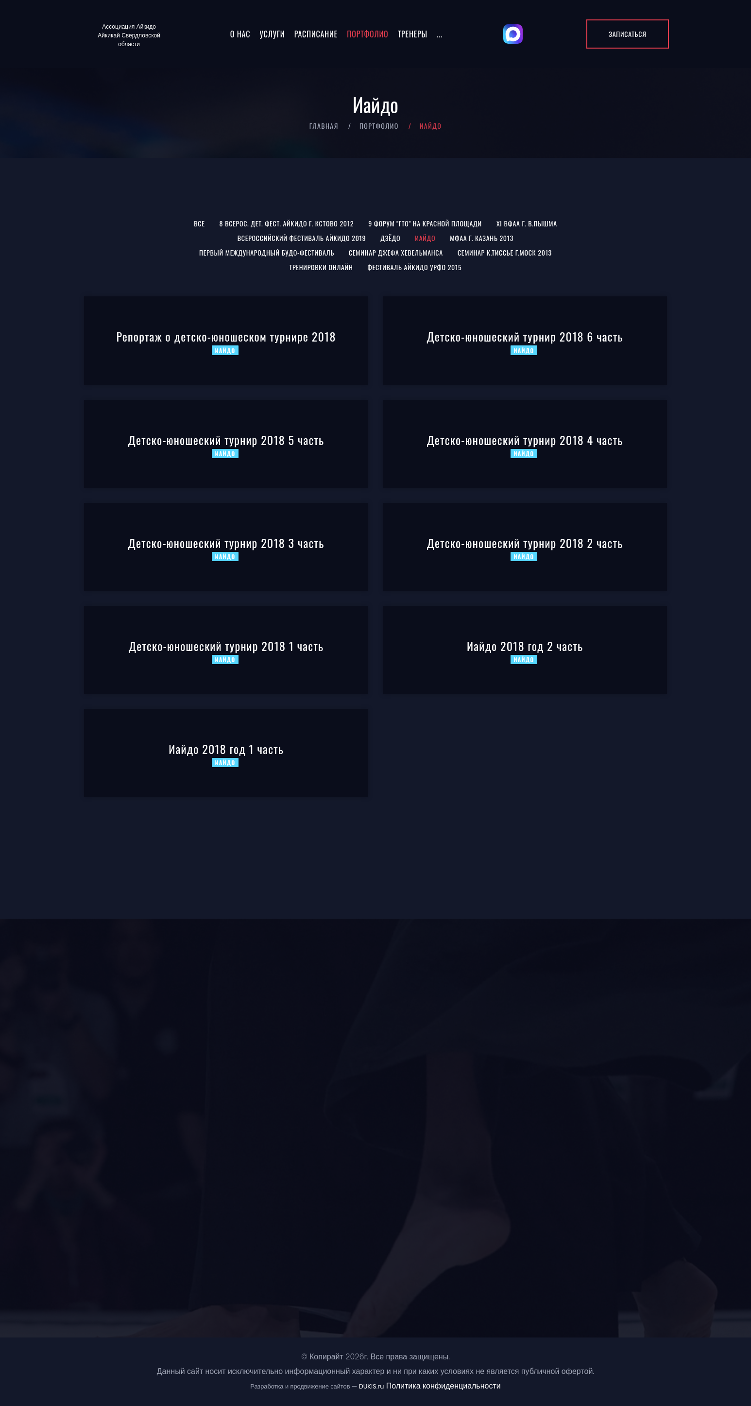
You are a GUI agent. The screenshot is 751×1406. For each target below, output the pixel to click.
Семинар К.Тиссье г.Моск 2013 (505, 252)
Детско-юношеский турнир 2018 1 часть (226, 645)
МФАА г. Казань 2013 (481, 238)
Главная (324, 125)
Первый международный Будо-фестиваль (266, 252)
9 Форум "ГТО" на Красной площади (425, 223)
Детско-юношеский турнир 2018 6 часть (525, 336)
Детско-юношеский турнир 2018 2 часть (525, 542)
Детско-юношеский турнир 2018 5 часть (226, 439)
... (439, 34)
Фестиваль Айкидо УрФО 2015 (415, 267)
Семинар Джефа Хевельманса (396, 252)
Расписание (316, 34)
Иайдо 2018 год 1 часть (226, 748)
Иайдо (425, 238)
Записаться (627, 34)
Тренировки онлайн (321, 267)
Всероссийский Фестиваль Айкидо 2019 (302, 238)
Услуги (272, 34)
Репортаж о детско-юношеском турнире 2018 (226, 336)
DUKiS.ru (371, 1386)
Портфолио (367, 34)
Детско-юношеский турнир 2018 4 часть (525, 439)
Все (199, 223)
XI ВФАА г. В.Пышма (526, 223)
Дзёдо (390, 238)
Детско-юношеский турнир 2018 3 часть (226, 542)
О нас (240, 34)
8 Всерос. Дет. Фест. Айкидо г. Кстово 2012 (287, 223)
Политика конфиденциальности (443, 1385)
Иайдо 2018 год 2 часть (525, 645)
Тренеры (412, 34)
